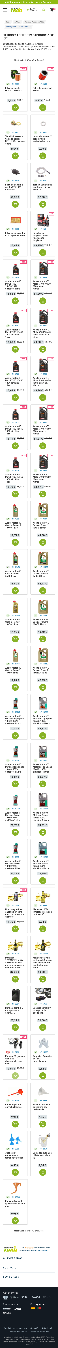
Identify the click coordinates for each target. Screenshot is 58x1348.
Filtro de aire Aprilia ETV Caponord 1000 (15, 234)
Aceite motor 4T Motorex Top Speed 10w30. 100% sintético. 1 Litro (14, 720)
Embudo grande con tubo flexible (13, 1105)
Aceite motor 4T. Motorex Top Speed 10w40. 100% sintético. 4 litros (42, 768)
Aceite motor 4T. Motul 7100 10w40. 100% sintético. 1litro (14, 333)
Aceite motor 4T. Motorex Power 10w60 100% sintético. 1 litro (13, 865)
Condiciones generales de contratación (21, 1328)
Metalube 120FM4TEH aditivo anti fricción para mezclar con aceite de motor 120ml (14, 963)
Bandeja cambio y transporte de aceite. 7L (14, 1010)
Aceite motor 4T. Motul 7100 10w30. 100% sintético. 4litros (42, 285)
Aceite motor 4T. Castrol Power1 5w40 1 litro (13, 573)
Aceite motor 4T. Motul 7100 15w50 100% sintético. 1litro (14, 430)
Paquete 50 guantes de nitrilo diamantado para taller (15, 1060)
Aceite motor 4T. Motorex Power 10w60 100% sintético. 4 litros (41, 865)
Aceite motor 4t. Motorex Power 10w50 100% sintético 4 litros (41, 816)
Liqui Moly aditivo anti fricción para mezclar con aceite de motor (14, 913)
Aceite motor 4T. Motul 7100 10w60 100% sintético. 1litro (14, 478)
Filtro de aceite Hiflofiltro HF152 (13, 89)
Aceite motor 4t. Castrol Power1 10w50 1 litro (13, 622)
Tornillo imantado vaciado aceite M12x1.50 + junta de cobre (15, 140)
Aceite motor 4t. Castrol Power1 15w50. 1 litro (13, 670)
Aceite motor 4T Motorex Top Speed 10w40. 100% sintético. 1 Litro (14, 768)
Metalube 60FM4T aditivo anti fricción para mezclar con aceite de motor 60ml (42, 963)
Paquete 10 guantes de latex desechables (42, 1058)
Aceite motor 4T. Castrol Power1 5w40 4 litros (41, 573)
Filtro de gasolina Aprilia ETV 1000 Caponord (14, 187)
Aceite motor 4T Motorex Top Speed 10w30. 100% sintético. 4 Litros (42, 720)
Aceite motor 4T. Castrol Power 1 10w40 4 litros (41, 525)
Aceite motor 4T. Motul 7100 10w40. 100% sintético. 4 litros (42, 333)
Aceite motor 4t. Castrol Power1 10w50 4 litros (41, 622)
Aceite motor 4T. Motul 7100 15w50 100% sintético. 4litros (42, 430)
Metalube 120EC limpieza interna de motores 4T (42, 912)
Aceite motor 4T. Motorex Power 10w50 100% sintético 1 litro (13, 816)
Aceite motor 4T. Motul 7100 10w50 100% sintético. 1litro (14, 382)
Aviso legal (47, 1328)
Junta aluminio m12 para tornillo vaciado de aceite (42, 139)
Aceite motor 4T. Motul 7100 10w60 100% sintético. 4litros (42, 478)
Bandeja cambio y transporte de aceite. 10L (42, 1010)
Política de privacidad (39, 1332)
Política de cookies (18, 1332)
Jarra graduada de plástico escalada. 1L (42, 1155)
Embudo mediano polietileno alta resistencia (42, 1107)
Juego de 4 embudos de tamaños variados (14, 1155)
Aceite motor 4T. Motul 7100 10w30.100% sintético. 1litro (13, 285)
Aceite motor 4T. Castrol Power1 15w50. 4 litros (41, 670)
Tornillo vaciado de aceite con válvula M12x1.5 (42, 187)
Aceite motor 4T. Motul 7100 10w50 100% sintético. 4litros (42, 382)
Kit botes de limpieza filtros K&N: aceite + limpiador (40, 237)
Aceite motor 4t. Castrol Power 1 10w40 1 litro (13, 525)
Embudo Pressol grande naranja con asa (15, 1203)
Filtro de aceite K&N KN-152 (42, 89)
